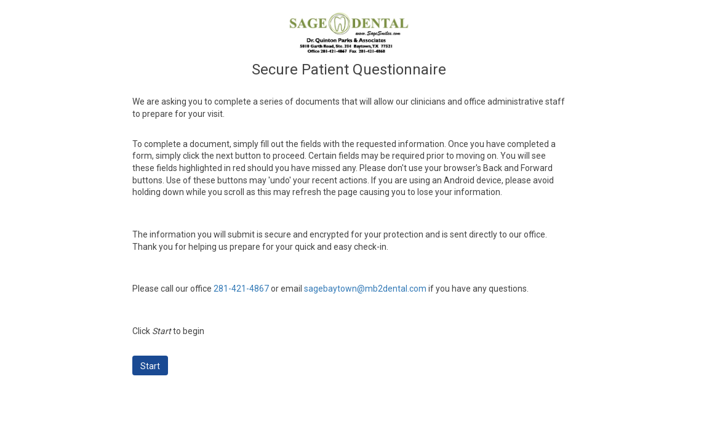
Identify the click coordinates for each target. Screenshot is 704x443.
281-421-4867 (241, 288)
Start (150, 366)
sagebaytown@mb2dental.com (365, 288)
